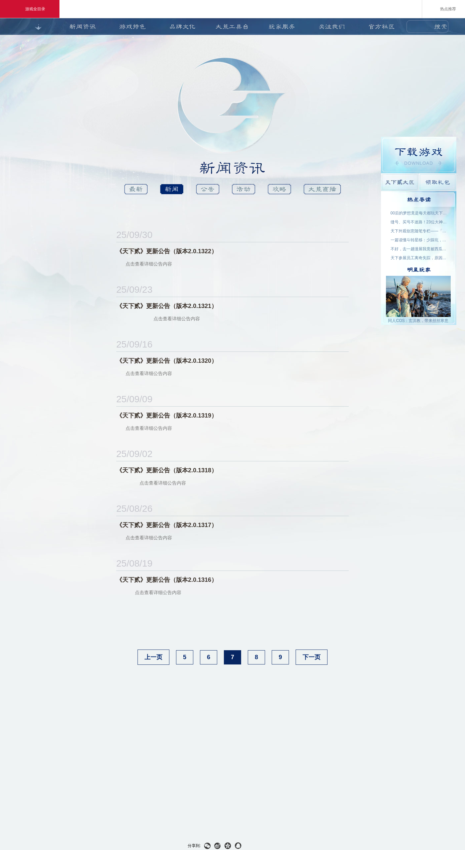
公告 (208, 189)
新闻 (172, 189)
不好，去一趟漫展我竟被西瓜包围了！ (419, 249)
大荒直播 (322, 189)
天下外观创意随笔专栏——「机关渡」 (419, 231)
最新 (136, 189)
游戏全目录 (29, 9)
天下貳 (253, 208)
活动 (243, 189)
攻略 (279, 189)
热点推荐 (443, 8)
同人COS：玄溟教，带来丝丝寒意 (418, 320)
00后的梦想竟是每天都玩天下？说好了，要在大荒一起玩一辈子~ (419, 213)
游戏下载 (418, 155)
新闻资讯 (82, 26)
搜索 (440, 26)
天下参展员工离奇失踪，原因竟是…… (419, 258)
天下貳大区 (399, 182)
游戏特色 (132, 26)
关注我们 (332, 26)
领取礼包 (437, 182)
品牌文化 (182, 26)
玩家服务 (282, 26)
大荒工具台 (232, 26)
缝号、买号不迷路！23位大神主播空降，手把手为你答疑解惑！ (419, 222)
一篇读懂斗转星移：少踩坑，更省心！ (419, 240)
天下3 (210, 208)
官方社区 (381, 26)
